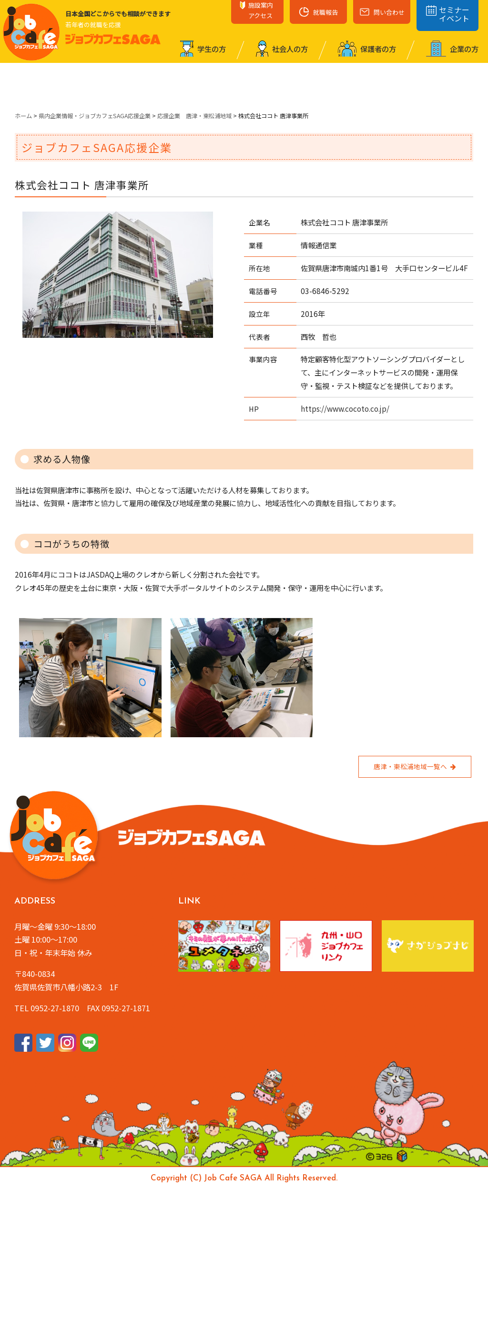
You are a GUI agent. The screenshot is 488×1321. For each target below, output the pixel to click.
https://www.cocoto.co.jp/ (345, 408)
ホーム (23, 116)
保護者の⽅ (367, 49)
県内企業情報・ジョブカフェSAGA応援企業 (95, 116)
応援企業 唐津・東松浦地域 (194, 116)
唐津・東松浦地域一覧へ (415, 766)
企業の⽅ (452, 49)
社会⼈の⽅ (282, 49)
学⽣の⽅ (203, 49)
